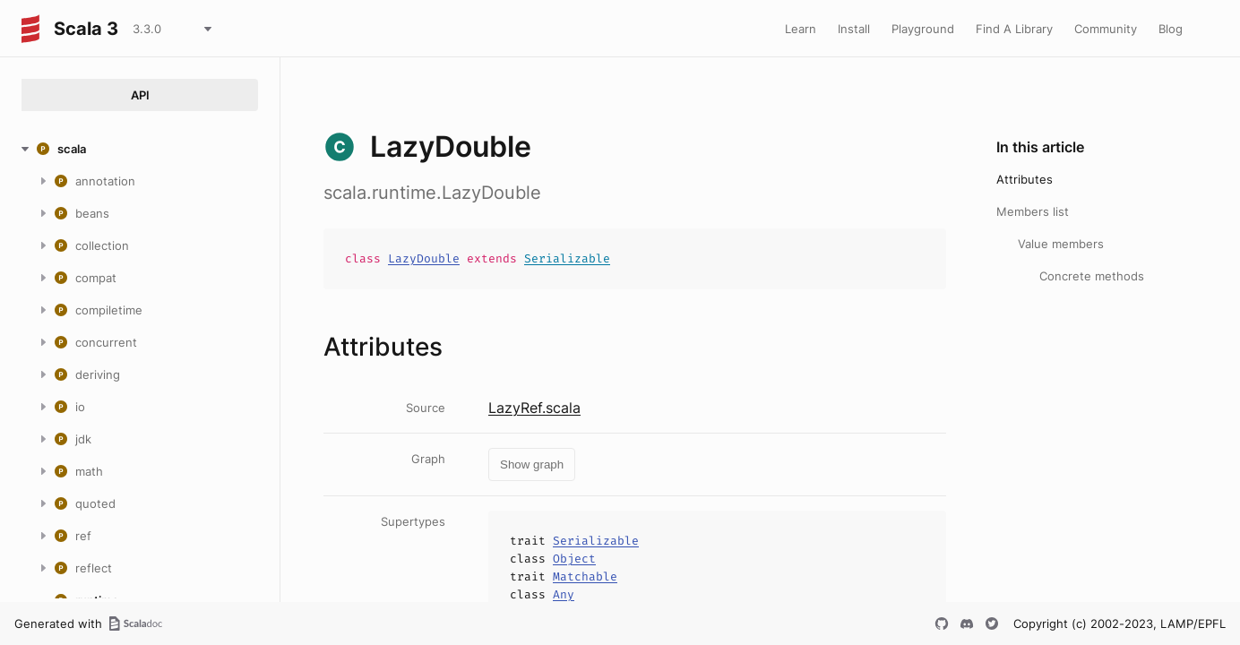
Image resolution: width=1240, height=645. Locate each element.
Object (574, 558)
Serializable (567, 258)
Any (563, 594)
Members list (1032, 211)
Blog (1170, 29)
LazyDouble (424, 258)
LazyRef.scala (534, 408)
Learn (800, 29)
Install (854, 29)
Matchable (585, 576)
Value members (1061, 243)
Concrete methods (1091, 276)
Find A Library (1014, 29)
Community (1105, 29)
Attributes (1024, 179)
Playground (922, 29)
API (140, 95)
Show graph (532, 464)
